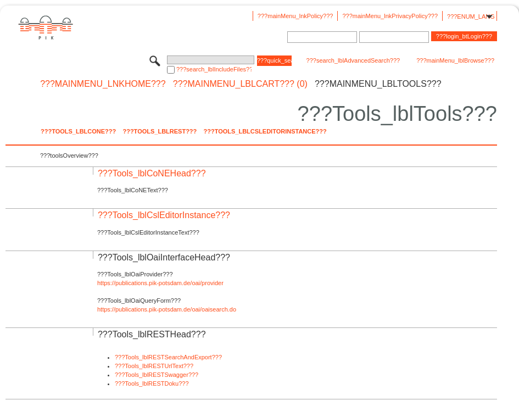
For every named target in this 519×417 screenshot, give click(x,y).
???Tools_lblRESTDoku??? (152, 383)
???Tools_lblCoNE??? (78, 131)
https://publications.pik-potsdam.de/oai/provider (160, 283)
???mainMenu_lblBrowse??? (455, 60)
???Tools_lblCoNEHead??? (152, 173)
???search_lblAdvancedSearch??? (353, 60)
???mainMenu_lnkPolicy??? (295, 16)
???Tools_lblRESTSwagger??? (156, 374)
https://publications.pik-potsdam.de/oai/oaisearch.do (166, 309)
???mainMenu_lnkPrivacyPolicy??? (390, 16)
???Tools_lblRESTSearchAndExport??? (168, 357)
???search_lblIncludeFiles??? (214, 69)
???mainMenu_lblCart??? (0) (240, 84)
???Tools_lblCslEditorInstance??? (264, 131)
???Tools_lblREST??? (159, 131)
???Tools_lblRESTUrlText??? (154, 366)
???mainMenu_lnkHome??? (103, 84)
